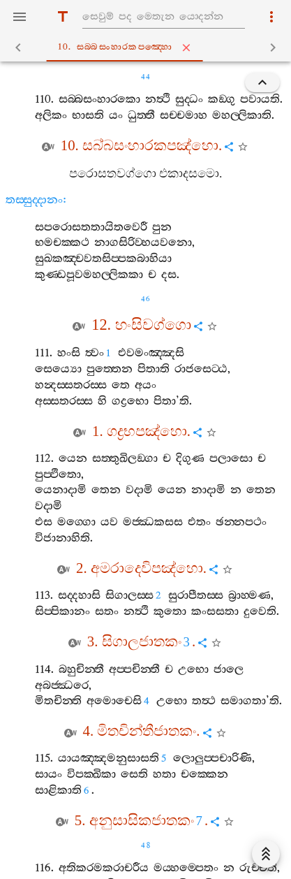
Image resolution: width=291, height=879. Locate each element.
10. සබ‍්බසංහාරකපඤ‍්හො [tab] (148, 47)
